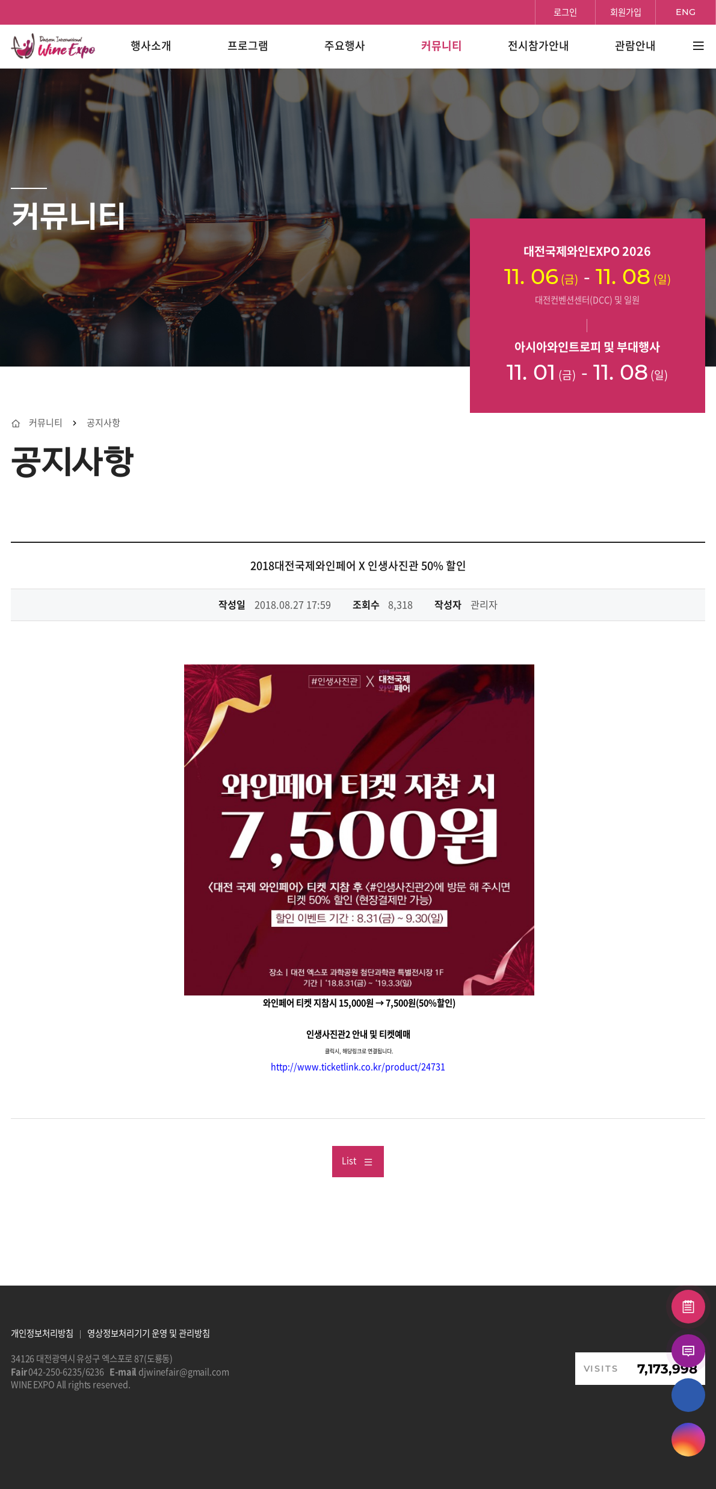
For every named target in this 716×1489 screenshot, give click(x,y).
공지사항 (103, 422)
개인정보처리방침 (42, 1333)
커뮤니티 (46, 422)
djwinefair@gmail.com (183, 1371)
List (357, 1160)
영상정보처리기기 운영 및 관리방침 (148, 1333)
